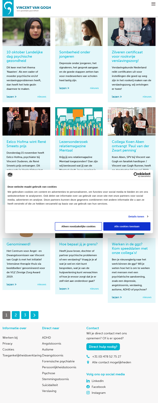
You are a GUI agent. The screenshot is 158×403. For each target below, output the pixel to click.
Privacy (7, 343)
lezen (10, 96)
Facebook (99, 387)
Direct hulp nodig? (103, 347)
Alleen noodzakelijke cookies (78, 226)
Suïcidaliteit (50, 385)
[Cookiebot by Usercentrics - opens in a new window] (136, 174)
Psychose (48, 373)
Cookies (8, 349)
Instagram (99, 393)
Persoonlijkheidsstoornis (59, 367)
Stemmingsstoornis (55, 379)
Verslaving (49, 391)
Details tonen (136, 216)
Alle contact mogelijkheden (111, 362)
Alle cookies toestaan (126, 226)
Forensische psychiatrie (58, 361)
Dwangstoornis (52, 355)
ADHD (46, 337)
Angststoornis (51, 343)
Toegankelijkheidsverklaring (22, 355)
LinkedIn (98, 381)
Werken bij (10, 337)
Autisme (47, 349)
